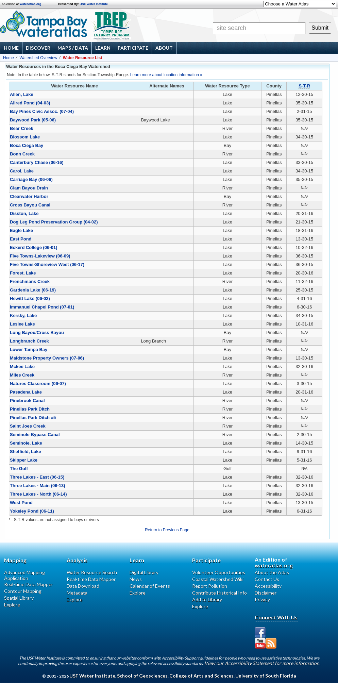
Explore (12, 604)
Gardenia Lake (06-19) (33, 290)
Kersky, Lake (23, 315)
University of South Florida (265, 676)
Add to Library (207, 599)
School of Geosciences (142, 676)
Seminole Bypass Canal (35, 434)
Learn (103, 48)
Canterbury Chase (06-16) (37, 162)
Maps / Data (72, 48)
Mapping (15, 560)
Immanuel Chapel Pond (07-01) (42, 307)
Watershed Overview (38, 57)
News (136, 579)
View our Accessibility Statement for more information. (262, 663)
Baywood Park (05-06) (33, 119)
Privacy (262, 599)
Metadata (77, 593)
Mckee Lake (22, 366)
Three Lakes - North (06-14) (38, 494)
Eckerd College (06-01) (33, 247)
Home (11, 48)
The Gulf (19, 468)
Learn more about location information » (166, 74)
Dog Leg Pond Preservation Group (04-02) (54, 221)
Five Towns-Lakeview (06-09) (40, 256)
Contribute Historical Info (219, 593)
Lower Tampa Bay (28, 349)
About (164, 48)
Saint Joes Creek (28, 426)
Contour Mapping (22, 591)
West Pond (21, 502)
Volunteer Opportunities (218, 572)
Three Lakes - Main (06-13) (37, 485)
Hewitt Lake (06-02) (30, 298)
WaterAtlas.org (30, 4)
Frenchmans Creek (30, 281)
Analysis (77, 560)
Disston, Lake (24, 213)
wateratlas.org (274, 565)
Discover (38, 48)
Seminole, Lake (26, 443)
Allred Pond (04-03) (30, 102)
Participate (133, 48)
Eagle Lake (21, 230)
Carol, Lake (22, 170)
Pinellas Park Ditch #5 (33, 417)
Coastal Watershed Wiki (217, 579)
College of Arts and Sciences (201, 676)
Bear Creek (21, 128)
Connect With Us (276, 617)
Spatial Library (19, 598)
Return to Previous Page (167, 530)
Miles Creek (22, 375)
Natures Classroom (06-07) (38, 383)
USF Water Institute (94, 4)
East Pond (21, 238)
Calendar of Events (150, 586)
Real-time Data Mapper (28, 584)
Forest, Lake (23, 273)
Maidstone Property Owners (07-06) (47, 358)
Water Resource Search (92, 572)
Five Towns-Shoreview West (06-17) (47, 264)
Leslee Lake (22, 324)
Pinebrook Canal (27, 400)
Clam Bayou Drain (29, 187)
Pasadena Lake (26, 392)
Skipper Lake (23, 460)
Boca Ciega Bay (26, 145)
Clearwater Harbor (29, 196)
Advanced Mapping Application (24, 575)
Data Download (83, 586)
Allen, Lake (21, 94)
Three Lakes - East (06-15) (37, 477)
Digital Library (144, 572)
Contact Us (267, 579)
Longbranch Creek (29, 341)
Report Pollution (209, 586)
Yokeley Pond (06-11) (32, 511)
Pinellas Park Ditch (30, 409)
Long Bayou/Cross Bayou (37, 332)
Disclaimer (265, 593)
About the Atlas (272, 572)
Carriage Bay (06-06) (31, 179)
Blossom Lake (25, 136)
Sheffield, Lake (25, 451)
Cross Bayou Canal (30, 204)
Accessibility (268, 586)
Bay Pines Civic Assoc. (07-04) (42, 111)
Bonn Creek (22, 153)
